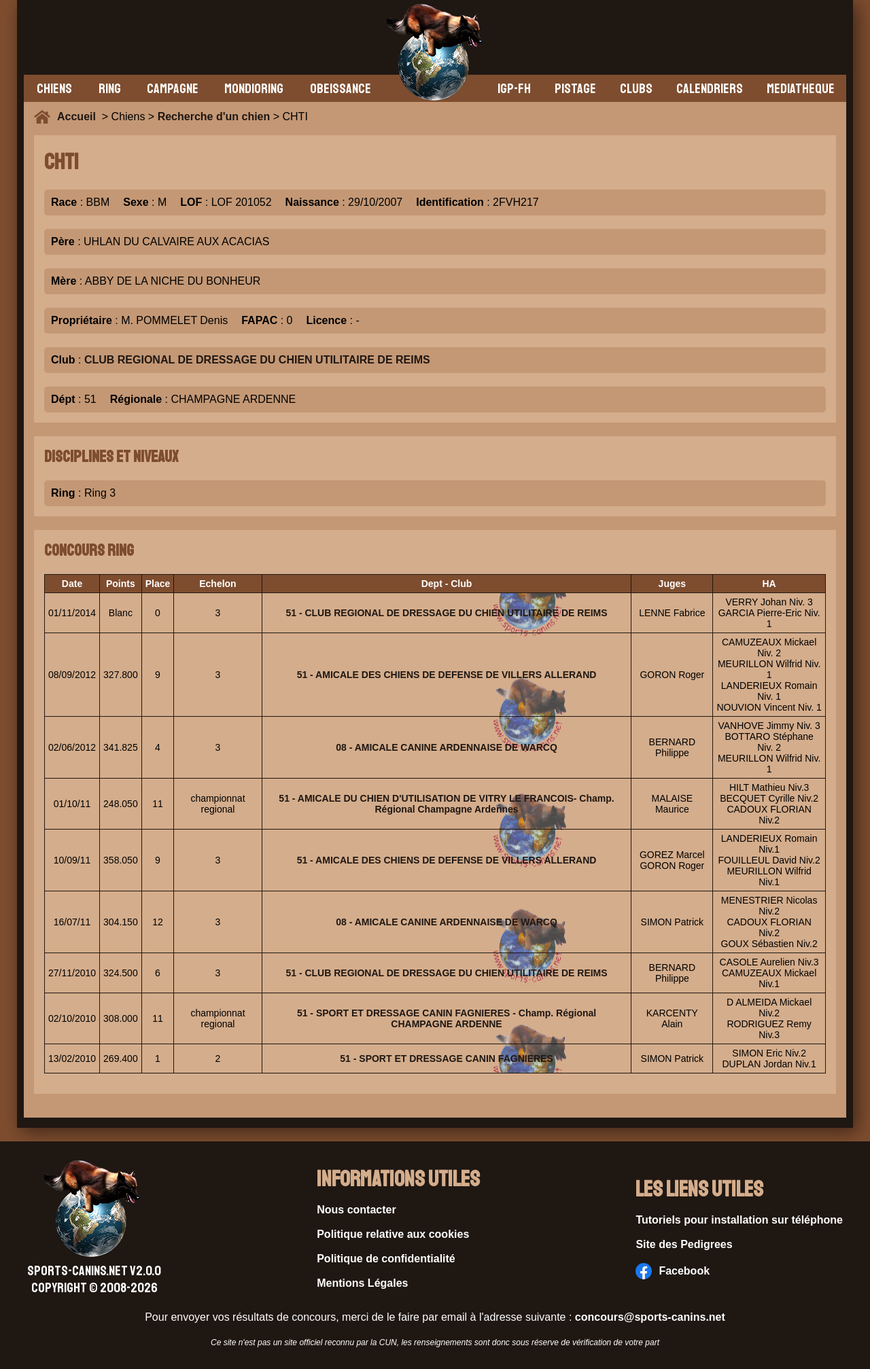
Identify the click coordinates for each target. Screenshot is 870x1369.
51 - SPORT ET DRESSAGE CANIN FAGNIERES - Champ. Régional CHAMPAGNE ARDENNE (446, 1018)
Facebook (673, 1271)
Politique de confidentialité (386, 1258)
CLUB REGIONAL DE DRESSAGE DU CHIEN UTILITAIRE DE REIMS (257, 360)
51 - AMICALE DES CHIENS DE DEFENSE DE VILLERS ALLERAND (447, 674)
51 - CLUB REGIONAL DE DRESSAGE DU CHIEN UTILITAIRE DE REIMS (446, 612)
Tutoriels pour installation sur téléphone (739, 1220)
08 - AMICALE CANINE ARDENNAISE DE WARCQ (446, 747)
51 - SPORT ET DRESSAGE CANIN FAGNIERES (446, 1058)
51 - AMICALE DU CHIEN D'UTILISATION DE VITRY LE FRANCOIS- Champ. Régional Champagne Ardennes (446, 804)
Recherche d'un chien (214, 116)
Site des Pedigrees (684, 1244)
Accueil (79, 116)
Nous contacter (356, 1209)
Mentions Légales (362, 1283)
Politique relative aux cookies (393, 1234)
